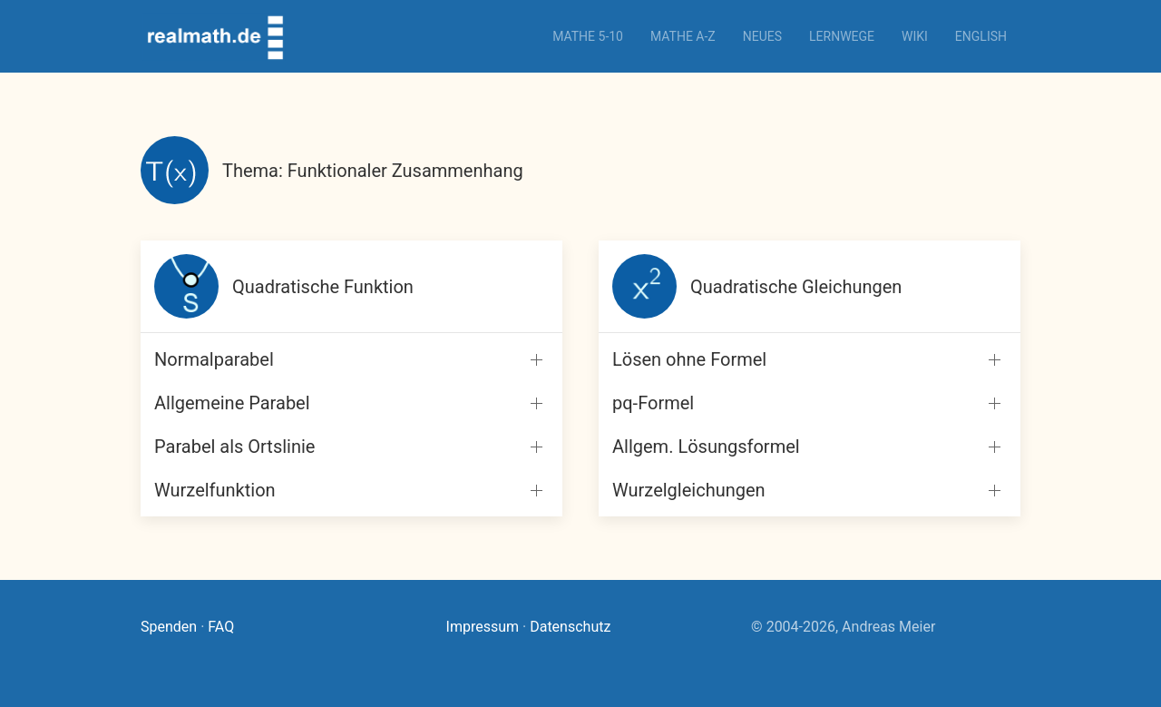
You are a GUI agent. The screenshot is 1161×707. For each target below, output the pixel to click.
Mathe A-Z (683, 36)
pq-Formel (653, 403)
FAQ (221, 626)
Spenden (169, 626)
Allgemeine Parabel (232, 403)
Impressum (483, 626)
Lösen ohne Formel (689, 359)
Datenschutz (570, 626)
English (981, 36)
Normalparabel (214, 359)
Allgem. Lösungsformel (706, 446)
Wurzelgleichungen (689, 490)
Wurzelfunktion (215, 490)
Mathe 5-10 (587, 36)
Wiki (915, 36)
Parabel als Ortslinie (234, 446)
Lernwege (841, 36)
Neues (762, 36)
